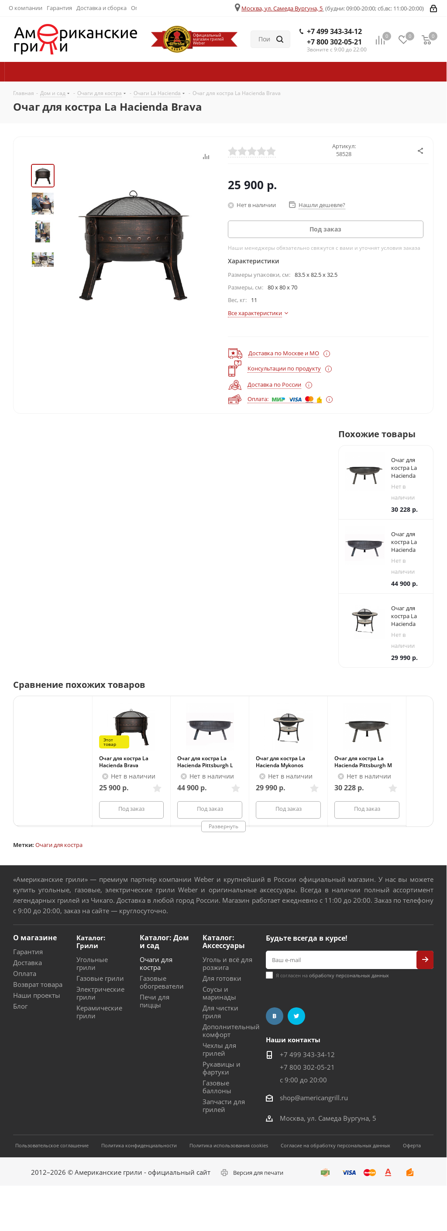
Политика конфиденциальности (139, 1145)
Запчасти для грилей (224, 1105)
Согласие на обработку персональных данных (335, 1145)
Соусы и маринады (219, 993)
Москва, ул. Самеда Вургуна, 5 (282, 8)
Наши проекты (36, 995)
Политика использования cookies (228, 1145)
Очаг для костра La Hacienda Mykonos (280, 762)
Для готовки (222, 978)
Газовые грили (100, 978)
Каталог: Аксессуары (224, 941)
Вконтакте (274, 1016)
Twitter (296, 1016)
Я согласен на (332, 975)
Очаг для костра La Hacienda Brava (123, 762)
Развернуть (223, 826)
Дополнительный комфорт (231, 1030)
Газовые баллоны (217, 1086)
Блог (20, 1006)
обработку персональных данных (349, 975)
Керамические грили (99, 1011)
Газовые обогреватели (162, 982)
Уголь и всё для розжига (227, 963)
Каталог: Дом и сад (164, 941)
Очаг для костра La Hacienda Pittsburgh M (363, 762)
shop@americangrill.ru (314, 1097)
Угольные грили (92, 963)
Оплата (24, 973)
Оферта (412, 1145)
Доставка (27, 962)
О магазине (35, 937)
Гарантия (28, 951)
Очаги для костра (59, 845)
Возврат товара (37, 984)
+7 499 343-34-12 (334, 31)
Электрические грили (100, 993)
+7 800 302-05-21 (334, 42)
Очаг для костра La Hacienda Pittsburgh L (205, 762)
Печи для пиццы (154, 1001)
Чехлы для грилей (219, 1049)
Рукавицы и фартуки (222, 1068)
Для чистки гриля (220, 1011)
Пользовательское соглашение (52, 1145)
